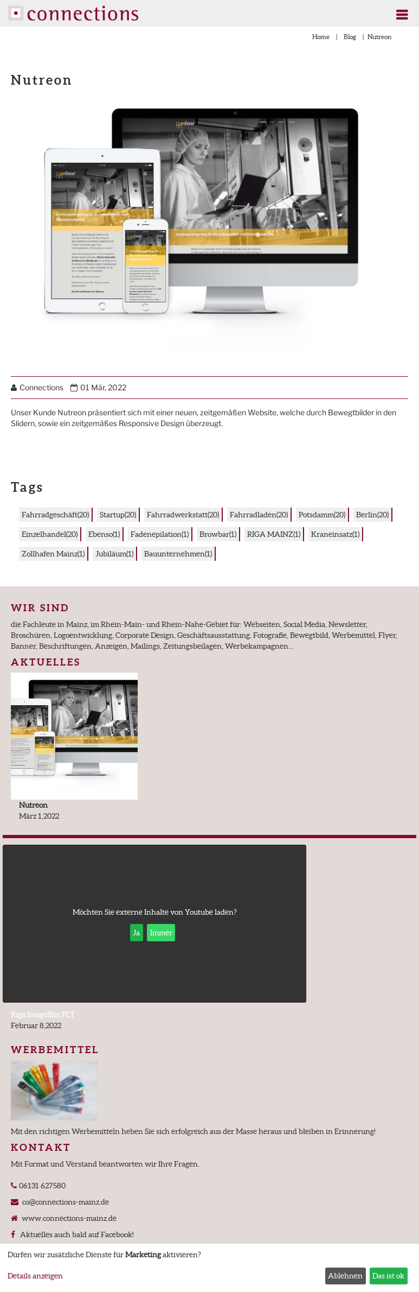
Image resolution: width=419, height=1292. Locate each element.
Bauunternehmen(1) (178, 553)
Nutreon (33, 805)
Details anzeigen (35, 1275)
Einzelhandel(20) (50, 534)
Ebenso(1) (104, 534)
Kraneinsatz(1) (335, 534)
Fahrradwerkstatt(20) (183, 514)
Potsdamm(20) (322, 514)
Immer (161, 932)
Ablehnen (345, 1275)
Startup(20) (118, 514)
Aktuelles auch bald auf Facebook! (75, 1234)
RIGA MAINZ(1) (273, 534)
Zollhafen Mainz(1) (53, 553)
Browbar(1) (217, 534)
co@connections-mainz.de (64, 1202)
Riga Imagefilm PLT (43, 1014)
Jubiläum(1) (114, 553)
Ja (136, 932)
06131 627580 (41, 1185)
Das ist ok (388, 1275)
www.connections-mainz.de (68, 1218)
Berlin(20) (372, 514)
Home (321, 36)
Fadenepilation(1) (160, 534)
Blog (350, 36)
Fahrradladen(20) (259, 514)
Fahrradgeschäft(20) (55, 514)
